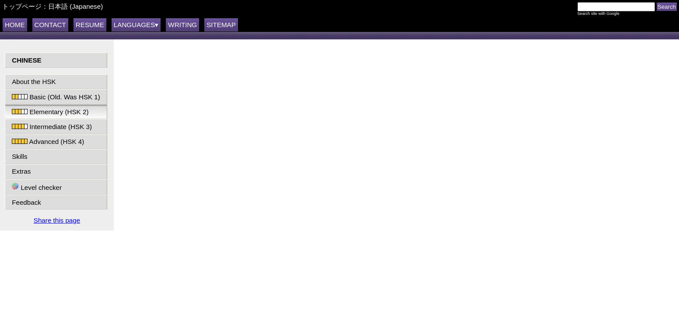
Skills (19, 156)
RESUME (90, 24)
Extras (21, 171)
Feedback (26, 202)
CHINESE (27, 60)
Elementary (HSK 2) (50, 112)
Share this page (57, 220)
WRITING (182, 24)
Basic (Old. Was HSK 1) (56, 97)
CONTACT (50, 24)
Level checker (37, 187)
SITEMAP (221, 24)
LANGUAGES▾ (136, 24)
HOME (15, 24)
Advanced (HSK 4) (48, 141)
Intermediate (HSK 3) (52, 126)
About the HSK (34, 81)
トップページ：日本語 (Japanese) (52, 6)
